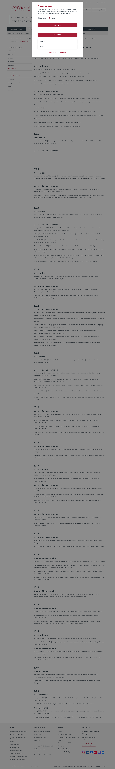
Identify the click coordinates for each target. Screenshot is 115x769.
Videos (54, 18)
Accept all (57, 25)
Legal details (52, 52)
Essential (43, 18)
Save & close (57, 34)
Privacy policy (62, 52)
